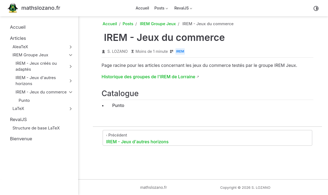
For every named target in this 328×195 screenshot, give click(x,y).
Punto (22, 100)
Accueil (142, 8)
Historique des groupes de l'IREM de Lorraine (148, 76)
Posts (160, 9)
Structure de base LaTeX (33, 128)
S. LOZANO (118, 51)
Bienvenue (18, 138)
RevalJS (182, 9)
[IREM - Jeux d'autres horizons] (207, 138)
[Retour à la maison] (34, 8)
